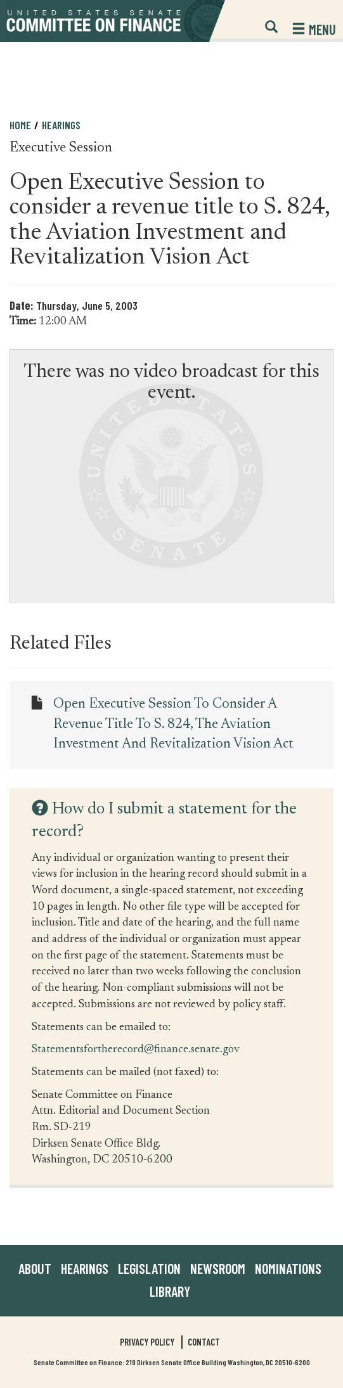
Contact (204, 1341)
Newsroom (217, 1268)
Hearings (61, 124)
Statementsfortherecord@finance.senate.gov (136, 1048)
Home (20, 124)
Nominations (288, 1268)
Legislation (149, 1268)
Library (170, 1291)
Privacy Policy (147, 1341)
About (34, 1268)
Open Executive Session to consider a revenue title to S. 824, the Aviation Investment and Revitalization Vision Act (173, 724)
